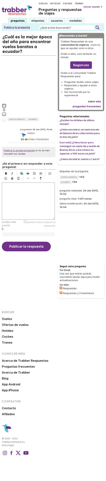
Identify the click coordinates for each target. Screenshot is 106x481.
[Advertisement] (28, 79)
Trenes (79, 3)
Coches (67, 3)
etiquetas (37, 20)
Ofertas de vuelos (15, 325)
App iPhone (10, 390)
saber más (94, 101)
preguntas (18, 20)
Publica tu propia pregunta (19, 150)
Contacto (9, 408)
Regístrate (81, 65)
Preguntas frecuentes (18, 366)
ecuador (32, 119)
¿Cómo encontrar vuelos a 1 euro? (80, 159)
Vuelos (43, 3)
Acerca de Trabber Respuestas (25, 360)
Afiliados (8, 414)
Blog (5, 378)
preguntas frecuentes (87, 106)
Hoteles (55, 3)
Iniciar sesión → (93, 6)
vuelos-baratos (17, 119)
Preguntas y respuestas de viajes (60, 11)
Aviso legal (8, 445)
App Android (11, 384)
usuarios (57, 20)
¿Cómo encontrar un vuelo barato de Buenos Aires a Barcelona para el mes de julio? (80, 133)
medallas (75, 20)
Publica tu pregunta (17, 27)
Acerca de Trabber (16, 372)
